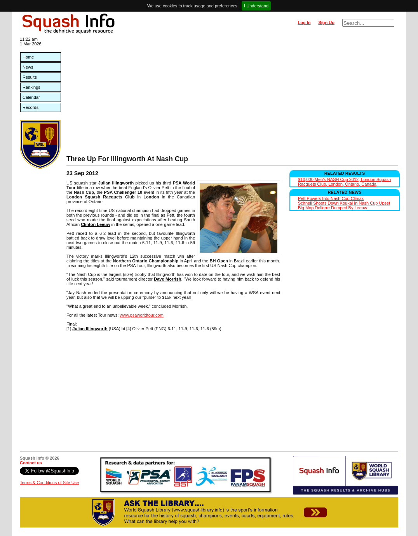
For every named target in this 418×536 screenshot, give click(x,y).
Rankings (31, 87)
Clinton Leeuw (95, 224)
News (28, 67)
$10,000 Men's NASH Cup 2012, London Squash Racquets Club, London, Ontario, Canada (344, 181)
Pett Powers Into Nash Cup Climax (331, 198)
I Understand (256, 5)
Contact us (31, 462)
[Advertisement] (232, 97)
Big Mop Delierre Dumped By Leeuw (332, 207)
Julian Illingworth (116, 183)
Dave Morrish (167, 279)
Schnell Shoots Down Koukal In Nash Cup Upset (344, 203)
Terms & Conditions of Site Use (49, 482)
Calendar (31, 97)
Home (28, 57)
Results (30, 77)
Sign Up (326, 22)
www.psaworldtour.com (142, 315)
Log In (304, 22)
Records (30, 107)
